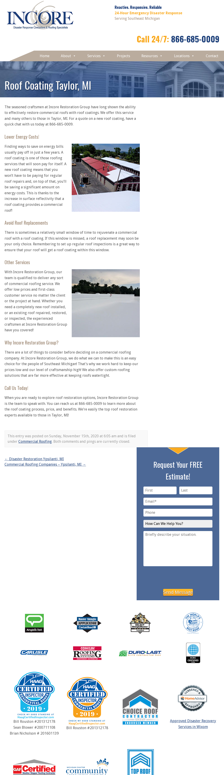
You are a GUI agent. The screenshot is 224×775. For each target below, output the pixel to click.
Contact (212, 56)
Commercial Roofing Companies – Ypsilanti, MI (45, 464)
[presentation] (177, 577)
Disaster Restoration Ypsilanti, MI (34, 459)
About (68, 56)
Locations (184, 56)
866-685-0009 (195, 39)
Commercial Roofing (35, 441)
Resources (152, 56)
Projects (123, 56)
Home (44, 56)
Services (96, 56)
